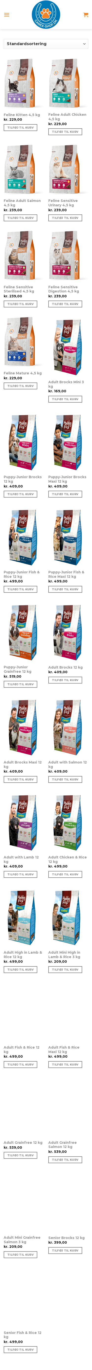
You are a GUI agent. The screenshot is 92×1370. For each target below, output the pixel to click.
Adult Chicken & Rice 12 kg (67, 859)
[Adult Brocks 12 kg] (68, 632)
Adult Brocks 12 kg (65, 667)
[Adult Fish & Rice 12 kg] (24, 1012)
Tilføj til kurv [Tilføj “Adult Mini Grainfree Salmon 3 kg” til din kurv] (20, 1254)
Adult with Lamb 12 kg (21, 859)
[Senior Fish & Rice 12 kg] (24, 1298)
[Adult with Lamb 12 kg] (24, 822)
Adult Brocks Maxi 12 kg (23, 764)
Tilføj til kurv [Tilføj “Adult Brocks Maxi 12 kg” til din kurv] (20, 779)
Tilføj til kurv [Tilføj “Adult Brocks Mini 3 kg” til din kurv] (65, 399)
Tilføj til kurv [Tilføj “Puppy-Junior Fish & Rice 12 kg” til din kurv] (20, 589)
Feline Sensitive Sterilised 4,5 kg (19, 289)
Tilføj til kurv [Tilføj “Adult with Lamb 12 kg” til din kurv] (20, 874)
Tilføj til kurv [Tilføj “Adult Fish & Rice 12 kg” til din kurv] (20, 1064)
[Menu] (7, 15)
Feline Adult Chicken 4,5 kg (67, 117)
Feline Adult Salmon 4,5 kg (22, 203)
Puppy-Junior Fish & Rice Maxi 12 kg (66, 574)
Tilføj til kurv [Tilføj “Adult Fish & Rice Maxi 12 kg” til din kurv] (65, 1064)
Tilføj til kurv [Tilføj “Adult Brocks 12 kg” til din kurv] (65, 680)
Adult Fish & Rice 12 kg (21, 1049)
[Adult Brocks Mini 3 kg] (68, 347)
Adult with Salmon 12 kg (67, 764)
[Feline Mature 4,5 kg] (24, 342)
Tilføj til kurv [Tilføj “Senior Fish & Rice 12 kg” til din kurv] (20, 1349)
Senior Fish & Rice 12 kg (22, 1335)
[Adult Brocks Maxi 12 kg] (24, 727)
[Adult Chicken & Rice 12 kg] (68, 822)
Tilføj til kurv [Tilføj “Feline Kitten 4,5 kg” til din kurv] (20, 127)
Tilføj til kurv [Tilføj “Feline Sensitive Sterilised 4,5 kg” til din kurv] (20, 304)
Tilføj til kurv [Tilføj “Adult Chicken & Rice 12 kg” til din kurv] (65, 874)
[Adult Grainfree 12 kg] (24, 1107)
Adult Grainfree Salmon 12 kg (62, 1145)
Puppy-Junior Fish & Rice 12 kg (22, 574)
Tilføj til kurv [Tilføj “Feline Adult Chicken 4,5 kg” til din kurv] (65, 131)
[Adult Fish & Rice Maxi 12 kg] (68, 1012)
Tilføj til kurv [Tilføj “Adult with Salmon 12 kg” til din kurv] (65, 779)
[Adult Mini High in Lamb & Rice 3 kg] (68, 917)
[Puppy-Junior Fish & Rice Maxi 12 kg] (68, 537)
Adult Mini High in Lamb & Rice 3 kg (64, 954)
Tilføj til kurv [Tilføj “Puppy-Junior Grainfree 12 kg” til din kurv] (20, 684)
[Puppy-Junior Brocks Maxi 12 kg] (68, 442)
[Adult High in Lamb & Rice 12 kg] (24, 917)
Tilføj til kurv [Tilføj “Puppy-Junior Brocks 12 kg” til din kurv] (20, 494)
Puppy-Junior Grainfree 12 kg (17, 669)
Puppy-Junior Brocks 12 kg (23, 479)
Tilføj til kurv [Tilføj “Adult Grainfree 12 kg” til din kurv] (20, 1155)
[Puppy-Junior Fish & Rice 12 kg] (24, 537)
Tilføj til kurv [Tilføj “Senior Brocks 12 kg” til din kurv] (65, 1250)
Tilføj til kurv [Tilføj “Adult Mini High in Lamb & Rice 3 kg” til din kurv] (65, 969)
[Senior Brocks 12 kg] (68, 1202)
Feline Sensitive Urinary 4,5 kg (63, 203)
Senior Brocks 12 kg (66, 1238)
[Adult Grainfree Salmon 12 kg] (68, 1107)
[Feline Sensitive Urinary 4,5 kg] (68, 170)
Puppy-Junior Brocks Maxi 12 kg (67, 479)
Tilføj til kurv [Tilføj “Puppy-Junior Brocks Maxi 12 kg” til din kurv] (65, 494)
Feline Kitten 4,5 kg (22, 115)
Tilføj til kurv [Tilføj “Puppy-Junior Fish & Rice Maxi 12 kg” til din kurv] (65, 589)
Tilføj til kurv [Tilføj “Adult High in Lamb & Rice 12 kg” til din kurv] (20, 969)
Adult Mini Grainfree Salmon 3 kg (22, 1240)
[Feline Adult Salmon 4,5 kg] (24, 170)
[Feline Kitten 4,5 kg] (24, 84)
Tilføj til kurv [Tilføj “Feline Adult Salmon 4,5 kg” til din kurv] (20, 218)
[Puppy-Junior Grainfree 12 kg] (24, 632)
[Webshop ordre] (46, 44)
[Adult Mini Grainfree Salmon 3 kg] (24, 1202)
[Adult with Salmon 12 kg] (68, 727)
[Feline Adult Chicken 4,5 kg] (68, 84)
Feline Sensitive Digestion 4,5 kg (63, 289)
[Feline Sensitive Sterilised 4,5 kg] (24, 256)
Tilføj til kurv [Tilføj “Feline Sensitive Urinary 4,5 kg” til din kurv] (65, 218)
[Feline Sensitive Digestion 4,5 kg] (68, 256)
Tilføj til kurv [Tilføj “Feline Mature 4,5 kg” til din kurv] (20, 386)
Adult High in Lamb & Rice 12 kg (23, 954)
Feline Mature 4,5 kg (23, 373)
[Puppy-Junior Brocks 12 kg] (24, 442)
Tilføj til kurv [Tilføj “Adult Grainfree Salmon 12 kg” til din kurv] (65, 1159)
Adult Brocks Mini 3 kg (66, 384)
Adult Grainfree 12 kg (23, 1143)
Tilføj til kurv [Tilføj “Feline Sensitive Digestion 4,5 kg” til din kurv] (65, 304)
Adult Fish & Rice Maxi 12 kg (63, 1049)
